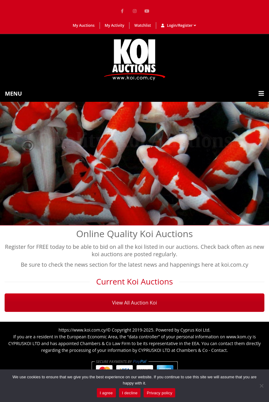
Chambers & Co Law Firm (105, 343)
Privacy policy (159, 393)
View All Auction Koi (134, 302)
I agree (106, 393)
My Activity (115, 25)
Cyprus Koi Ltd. (195, 330)
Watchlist (142, 25)
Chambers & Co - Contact (201, 350)
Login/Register (178, 25)
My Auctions (84, 25)
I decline (130, 393)
